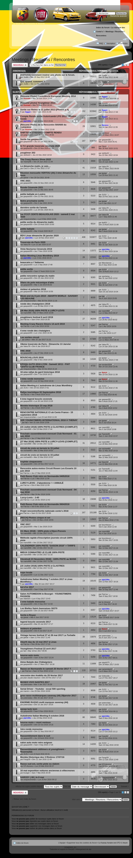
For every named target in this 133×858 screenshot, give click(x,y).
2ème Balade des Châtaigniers (36, 662)
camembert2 (107, 669)
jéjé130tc (27, 121)
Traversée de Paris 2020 (33, 242)
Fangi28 (27, 759)
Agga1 (105, 97)
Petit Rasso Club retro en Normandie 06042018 (44, 504)
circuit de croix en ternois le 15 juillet (39, 448)
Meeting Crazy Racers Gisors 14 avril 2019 (42, 324)
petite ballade (27, 229)
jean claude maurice (32, 678)
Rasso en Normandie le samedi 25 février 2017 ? (45, 668)
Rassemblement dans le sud (35, 736)
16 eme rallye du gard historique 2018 (40, 372)
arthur (27, 340)
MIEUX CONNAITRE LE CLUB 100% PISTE (42, 552)
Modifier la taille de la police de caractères (125, 39)
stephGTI (105, 662)
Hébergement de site (83, 849)
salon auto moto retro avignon (36, 742)
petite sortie (26, 269)
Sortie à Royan (28, 615)
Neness (105, 125)
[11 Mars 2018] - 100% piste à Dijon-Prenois (43, 531)
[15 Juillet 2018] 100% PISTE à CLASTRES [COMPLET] (48, 427)
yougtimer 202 (27, 152)
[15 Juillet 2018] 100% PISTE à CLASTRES (42, 566)
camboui (105, 133)
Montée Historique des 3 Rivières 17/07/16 (42, 757)
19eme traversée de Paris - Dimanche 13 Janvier (45, 344)
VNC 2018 (25, 351)
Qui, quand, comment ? (32, 81)
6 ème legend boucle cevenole (36, 399)
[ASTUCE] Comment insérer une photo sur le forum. (47, 75)
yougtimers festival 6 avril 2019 (36, 317)
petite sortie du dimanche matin (37, 222)
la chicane (106, 602)
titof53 (104, 223)
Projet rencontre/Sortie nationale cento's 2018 (44, 511)
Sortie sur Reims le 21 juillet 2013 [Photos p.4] (44, 109)
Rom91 (105, 103)
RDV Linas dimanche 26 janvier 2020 (39, 235)
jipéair (26, 178)
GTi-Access (28, 766)
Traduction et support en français (62, 849)
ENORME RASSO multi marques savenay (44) (44, 702)
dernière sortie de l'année (33, 207)
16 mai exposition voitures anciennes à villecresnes (47, 770)
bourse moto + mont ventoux (35, 722)
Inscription (111, 43)
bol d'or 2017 (27, 587)
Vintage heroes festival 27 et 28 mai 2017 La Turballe (47, 635)
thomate (27, 98)
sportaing (105, 276)
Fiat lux (26, 319)
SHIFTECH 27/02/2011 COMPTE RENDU (41, 132)
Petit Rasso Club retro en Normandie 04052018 (44, 476)
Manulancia (106, 263)
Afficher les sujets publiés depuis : (39, 786)
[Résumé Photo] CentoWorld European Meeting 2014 (48, 96)
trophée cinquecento (31, 461)
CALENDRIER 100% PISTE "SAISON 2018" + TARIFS (47, 545)
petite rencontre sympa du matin (37, 276)
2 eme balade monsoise (32, 601)
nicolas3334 (107, 338)
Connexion (123, 43)
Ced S (26, 168)
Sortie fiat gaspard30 (31, 139)
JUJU (104, 195)
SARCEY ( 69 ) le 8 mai (32, 777)
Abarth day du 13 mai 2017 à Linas (38, 642)
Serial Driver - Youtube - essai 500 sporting (42, 689)
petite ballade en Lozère (33, 194)
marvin (26, 691)
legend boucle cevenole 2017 (35, 622)
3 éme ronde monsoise (32, 379)
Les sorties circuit (29, 337)
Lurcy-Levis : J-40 (29, 497)
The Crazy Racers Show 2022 (35, 159)
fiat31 (104, 723)
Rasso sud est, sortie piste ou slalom (39, 764)
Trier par (78, 786)
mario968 (27, 313)
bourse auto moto (29, 655)
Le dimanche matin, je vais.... (35, 166)
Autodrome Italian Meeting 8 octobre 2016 (42, 715)
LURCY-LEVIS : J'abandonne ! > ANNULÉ (41, 483)
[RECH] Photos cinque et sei (35, 517)
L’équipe (61, 843)
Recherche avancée (118, 16)
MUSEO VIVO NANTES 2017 (35, 682)
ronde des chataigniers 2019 (35, 304)
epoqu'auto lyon (28, 709)
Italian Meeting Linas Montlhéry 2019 (39, 255)
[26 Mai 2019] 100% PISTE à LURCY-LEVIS (42, 310)
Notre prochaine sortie (32, 201)
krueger (27, 773)
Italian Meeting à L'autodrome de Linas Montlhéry (46, 385)
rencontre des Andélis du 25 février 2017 (41, 675)
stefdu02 (27, 155)
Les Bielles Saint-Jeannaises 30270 (38, 608)
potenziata (106, 636)
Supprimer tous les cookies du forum (82, 843)
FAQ (101, 43)
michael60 (28, 450)
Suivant (124, 786)
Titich (104, 146)
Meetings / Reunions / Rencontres (43, 59)
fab (103, 296)
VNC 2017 (25, 524)
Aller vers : (76, 799)
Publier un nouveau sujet (20, 65)
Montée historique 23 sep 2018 (36, 405)
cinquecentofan (30, 219)
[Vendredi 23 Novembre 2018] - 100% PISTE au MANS (48, 559)
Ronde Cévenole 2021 (31, 187)
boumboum (106, 525)
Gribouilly (106, 676)
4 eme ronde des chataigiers (35, 330)
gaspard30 (28, 142)
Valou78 (105, 167)
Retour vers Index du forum (25, 799)
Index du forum (102, 27)
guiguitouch (28, 135)
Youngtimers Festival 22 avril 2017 (38, 648)
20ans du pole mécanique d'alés (37, 282)
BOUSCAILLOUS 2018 (32, 357)
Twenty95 (27, 162)
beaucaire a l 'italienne (32, 262)
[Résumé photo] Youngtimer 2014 (37, 103)
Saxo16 (105, 462)
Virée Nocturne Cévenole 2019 (36, 249)
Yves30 (105, 736)
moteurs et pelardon (31, 628)
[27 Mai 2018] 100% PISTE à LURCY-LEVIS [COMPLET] (48, 441)
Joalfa (26, 77)
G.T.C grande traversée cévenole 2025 (40, 146)
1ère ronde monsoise (31, 729)
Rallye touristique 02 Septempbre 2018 (40, 392)
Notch (104, 372)
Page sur (114, 65)
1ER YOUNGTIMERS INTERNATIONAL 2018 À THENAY (48, 420)
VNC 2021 (25, 180)
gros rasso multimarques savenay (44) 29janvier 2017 (48, 695)
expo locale (26, 572)
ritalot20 (27, 599)
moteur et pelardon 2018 (33, 289)
